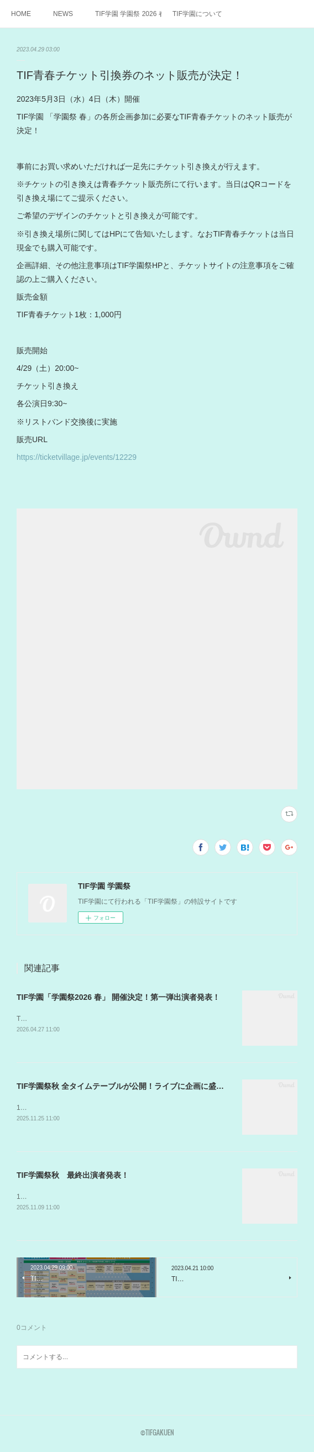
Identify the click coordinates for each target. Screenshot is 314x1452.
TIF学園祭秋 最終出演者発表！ (73, 1176)
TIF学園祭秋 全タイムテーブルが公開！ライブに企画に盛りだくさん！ (140, 1087)
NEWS (63, 14)
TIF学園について (197, 14)
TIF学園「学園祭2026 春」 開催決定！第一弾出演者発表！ (118, 997)
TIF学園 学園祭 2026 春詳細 (128, 14)
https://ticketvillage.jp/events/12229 (77, 457)
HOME (21, 14)
